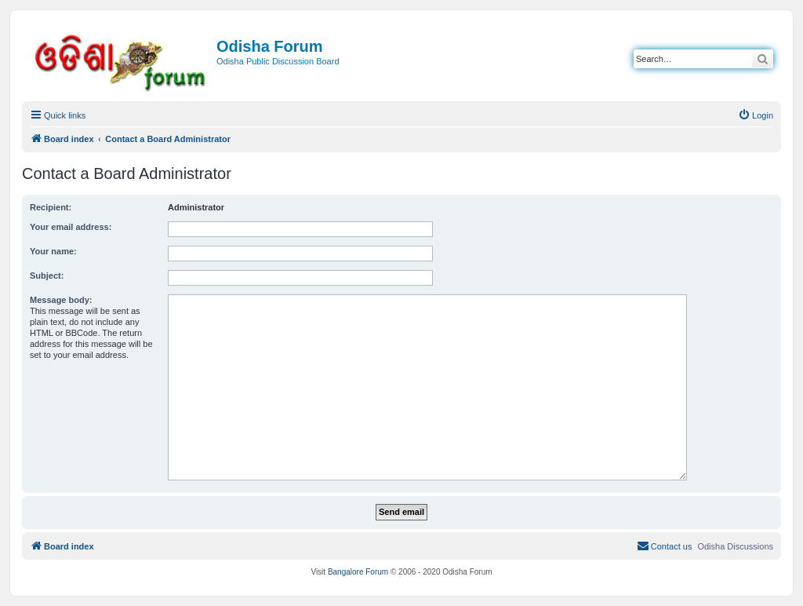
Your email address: (70, 227)
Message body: (61, 300)
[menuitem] (755, 115)
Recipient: (50, 207)
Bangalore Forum (358, 572)
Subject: (47, 275)
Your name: (53, 251)
